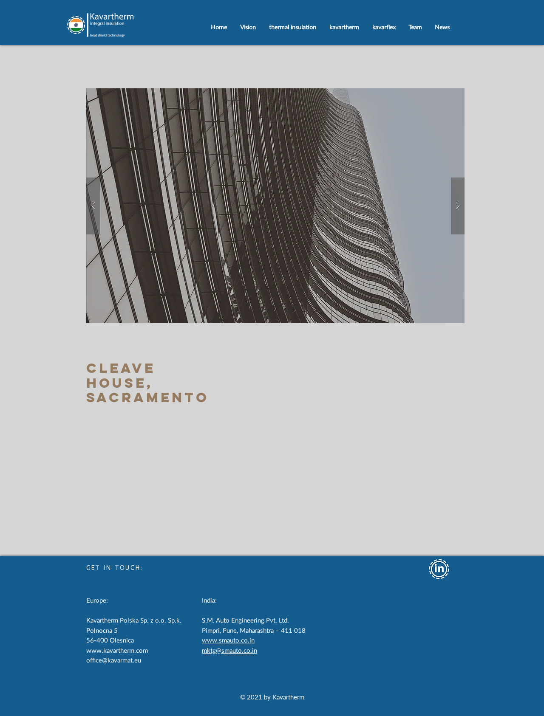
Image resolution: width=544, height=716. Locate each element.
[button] (275, 205)
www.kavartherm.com (117, 651)
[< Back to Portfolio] (112, 451)
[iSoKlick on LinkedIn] (439, 569)
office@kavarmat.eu (113, 660)
